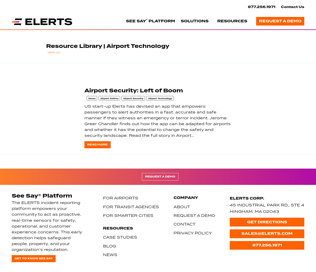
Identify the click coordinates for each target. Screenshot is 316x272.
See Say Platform (150, 21)
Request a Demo (280, 21)
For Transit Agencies (131, 206)
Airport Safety (109, 98)
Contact (184, 224)
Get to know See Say (34, 258)
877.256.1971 (261, 6)
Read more (97, 144)
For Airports (120, 197)
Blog (109, 245)
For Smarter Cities (128, 215)
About (182, 206)
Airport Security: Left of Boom (133, 91)
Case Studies (120, 237)
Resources (232, 21)
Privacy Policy (193, 232)
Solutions (195, 21)
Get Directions (267, 222)
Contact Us (292, 6)
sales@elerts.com (267, 233)
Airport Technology (160, 98)
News (92, 98)
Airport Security (133, 98)
